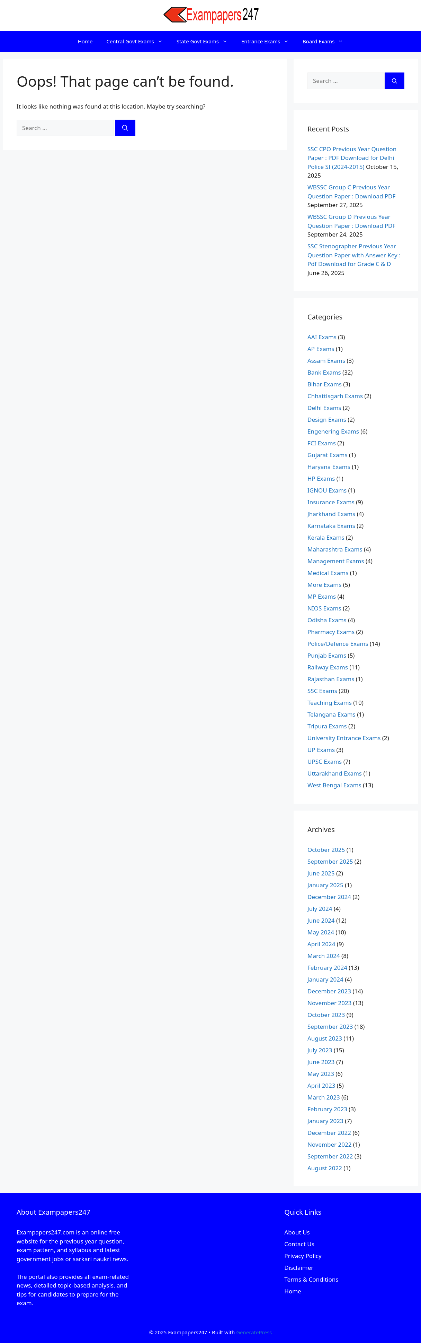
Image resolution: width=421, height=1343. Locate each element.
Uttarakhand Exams (334, 773)
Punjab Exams (326, 655)
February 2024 (327, 968)
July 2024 (319, 909)
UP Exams (321, 750)
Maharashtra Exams (334, 549)
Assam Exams (326, 361)
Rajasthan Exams (330, 679)
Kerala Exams (325, 537)
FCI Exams (321, 443)
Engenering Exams (333, 431)
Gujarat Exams (327, 455)
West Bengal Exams (334, 785)
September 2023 (330, 1026)
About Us (297, 1232)
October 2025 (326, 850)
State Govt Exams (205, 41)
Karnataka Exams (331, 526)
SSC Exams (322, 691)
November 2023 (329, 1003)
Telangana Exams (331, 714)
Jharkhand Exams (331, 514)
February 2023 (327, 1109)
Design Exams (326, 420)
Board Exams (326, 41)
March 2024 (323, 956)
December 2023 (329, 991)
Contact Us (299, 1244)
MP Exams (321, 596)
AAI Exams (322, 337)
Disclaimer (298, 1268)
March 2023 (323, 1097)
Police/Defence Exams (337, 644)
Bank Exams (324, 372)
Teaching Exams (329, 703)
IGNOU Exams (327, 490)
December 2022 (329, 1133)
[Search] (125, 128)
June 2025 (321, 873)
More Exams (324, 585)
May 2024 (320, 932)
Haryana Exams (328, 467)
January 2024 (325, 979)
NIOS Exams (324, 608)
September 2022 (330, 1156)
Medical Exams (327, 573)
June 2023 (321, 1062)
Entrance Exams (268, 41)
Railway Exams (327, 667)
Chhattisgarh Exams (335, 396)
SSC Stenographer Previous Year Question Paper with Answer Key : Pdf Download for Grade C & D (354, 255)
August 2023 (324, 1038)
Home (85, 41)
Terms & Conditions (311, 1279)
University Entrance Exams (343, 738)
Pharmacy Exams (331, 632)
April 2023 (321, 1085)
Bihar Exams (324, 384)
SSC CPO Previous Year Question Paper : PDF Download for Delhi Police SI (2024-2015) (351, 158)
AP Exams (320, 349)
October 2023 (326, 1015)
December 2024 (329, 897)
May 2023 (320, 1074)
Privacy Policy (302, 1256)
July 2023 (319, 1050)
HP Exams (321, 478)
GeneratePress (254, 1332)
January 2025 (325, 885)
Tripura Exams (327, 726)
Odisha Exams (327, 620)
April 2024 (321, 944)
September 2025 (330, 861)
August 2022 (324, 1168)
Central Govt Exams (137, 41)
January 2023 (325, 1121)
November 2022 (329, 1144)
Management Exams (335, 561)
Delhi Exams (324, 408)
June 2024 (321, 920)
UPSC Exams (324, 761)
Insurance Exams (331, 502)
